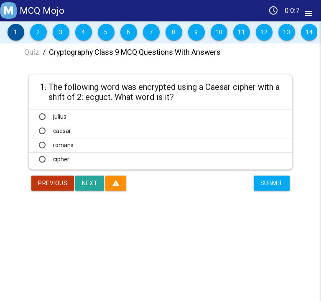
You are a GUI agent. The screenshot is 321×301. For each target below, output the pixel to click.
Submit (271, 183)
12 (264, 32)
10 (218, 32)
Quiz (31, 52)
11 (241, 32)
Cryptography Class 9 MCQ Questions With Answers (135, 52)
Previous (52, 183)
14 (309, 32)
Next (89, 183)
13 (286, 32)
